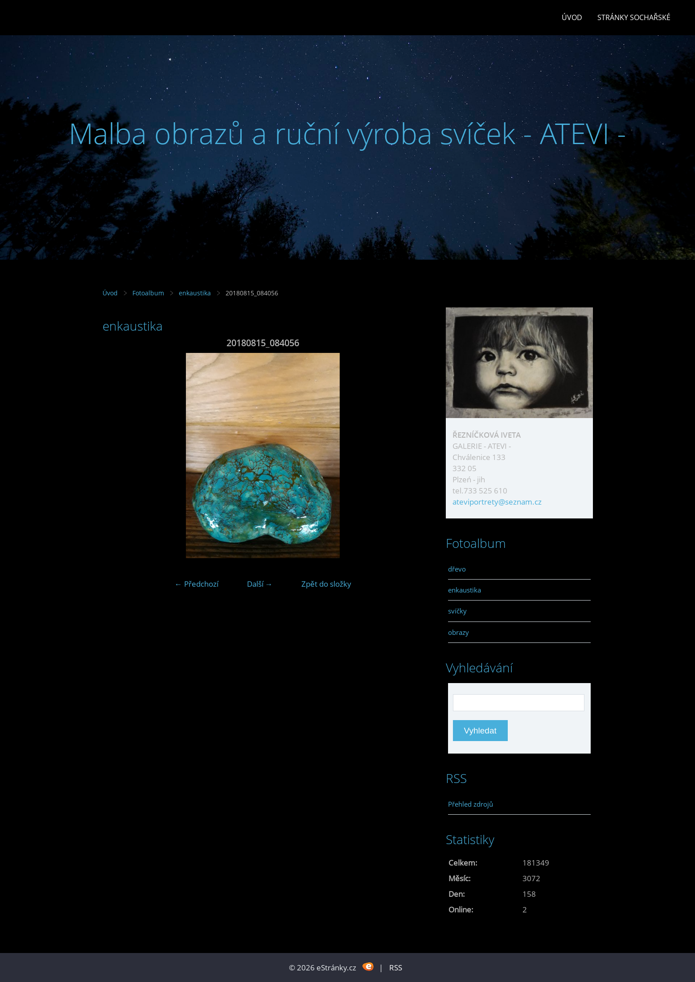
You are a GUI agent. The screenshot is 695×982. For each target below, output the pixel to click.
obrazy (458, 632)
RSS (395, 967)
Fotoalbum (148, 293)
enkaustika (195, 293)
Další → (260, 584)
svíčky (457, 610)
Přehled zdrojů (470, 804)
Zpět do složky (326, 584)
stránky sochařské (633, 17)
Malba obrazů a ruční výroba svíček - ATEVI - (347, 133)
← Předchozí (196, 584)
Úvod (572, 17)
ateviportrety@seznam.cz (497, 502)
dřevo (457, 568)
